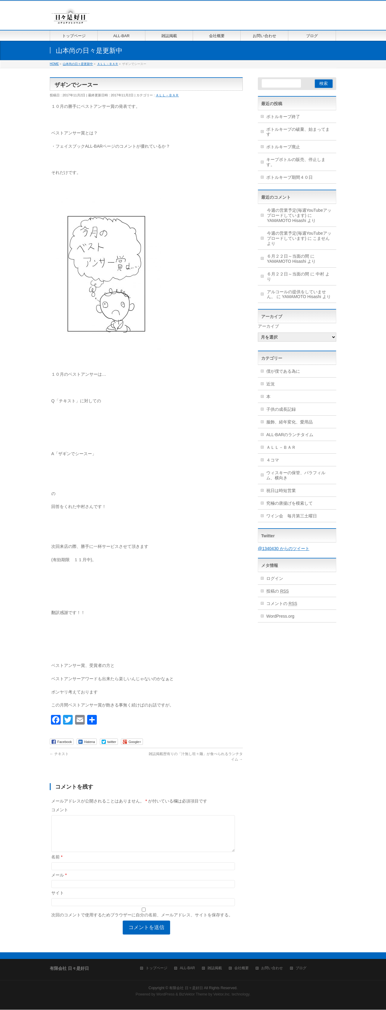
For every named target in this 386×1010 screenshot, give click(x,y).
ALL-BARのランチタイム (292, 434)
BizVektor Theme (193, 994)
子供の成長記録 (281, 409)
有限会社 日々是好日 (186, 988)
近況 (270, 383)
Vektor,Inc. (222, 994)
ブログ (301, 968)
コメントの (281, 603)
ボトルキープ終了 (283, 116)
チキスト (59, 754)
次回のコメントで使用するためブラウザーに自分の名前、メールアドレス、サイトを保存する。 (142, 922)
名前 (56, 864)
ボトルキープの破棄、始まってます (298, 132)
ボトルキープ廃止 (283, 146)
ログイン (274, 578)
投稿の (277, 591)
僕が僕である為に (283, 371)
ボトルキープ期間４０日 (289, 177)
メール (59, 882)
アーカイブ (268, 326)
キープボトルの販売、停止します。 (295, 162)
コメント (59, 809)
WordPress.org (280, 616)
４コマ (272, 460)
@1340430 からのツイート (283, 548)
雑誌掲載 (214, 968)
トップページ (156, 968)
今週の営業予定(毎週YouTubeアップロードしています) (299, 213)
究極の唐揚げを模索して (289, 503)
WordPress (165, 994)
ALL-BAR (187, 968)
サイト (57, 900)
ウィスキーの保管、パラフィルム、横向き (295, 475)
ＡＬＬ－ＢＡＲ (167, 95)
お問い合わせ (272, 968)
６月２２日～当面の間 (288, 256)
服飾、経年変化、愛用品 (289, 422)
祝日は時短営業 (281, 490)
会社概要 (241, 968)
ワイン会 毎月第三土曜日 (291, 515)
